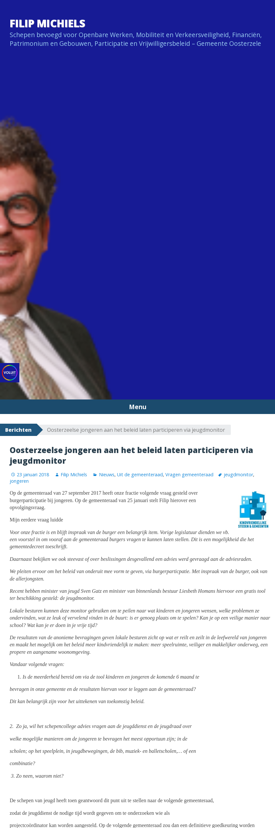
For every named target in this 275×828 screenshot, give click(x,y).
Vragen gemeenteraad (189, 474)
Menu (137, 407)
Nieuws (106, 474)
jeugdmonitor (238, 474)
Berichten (18, 429)
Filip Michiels (47, 23)
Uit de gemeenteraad (140, 474)
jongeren (19, 481)
